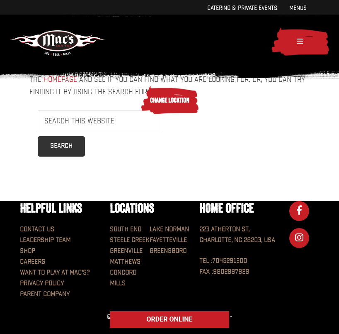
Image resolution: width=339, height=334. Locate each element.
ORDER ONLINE (170, 319)
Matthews (125, 262)
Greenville (126, 251)
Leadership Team (45, 240)
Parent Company (45, 294)
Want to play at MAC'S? (55, 273)
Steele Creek (129, 240)
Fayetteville (168, 240)
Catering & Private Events (242, 8)
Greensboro (168, 251)
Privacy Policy (42, 283)
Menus (297, 8)
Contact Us (37, 229)
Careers (32, 262)
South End (125, 229)
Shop (27, 251)
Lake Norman (169, 229)
